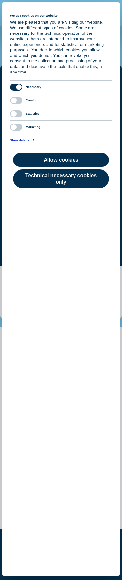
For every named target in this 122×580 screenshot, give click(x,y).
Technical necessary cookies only (61, 179)
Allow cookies (61, 160)
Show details (19, 140)
